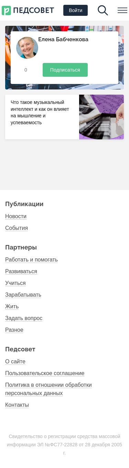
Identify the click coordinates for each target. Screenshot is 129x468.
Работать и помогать (31, 260)
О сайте (15, 361)
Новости (15, 216)
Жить (12, 306)
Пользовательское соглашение (44, 373)
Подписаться (65, 70)
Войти (75, 10)
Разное (14, 330)
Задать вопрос (23, 318)
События (16, 228)
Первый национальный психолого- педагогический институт (28, 10)
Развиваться (21, 271)
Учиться (15, 283)
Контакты (17, 405)
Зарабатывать (23, 295)
